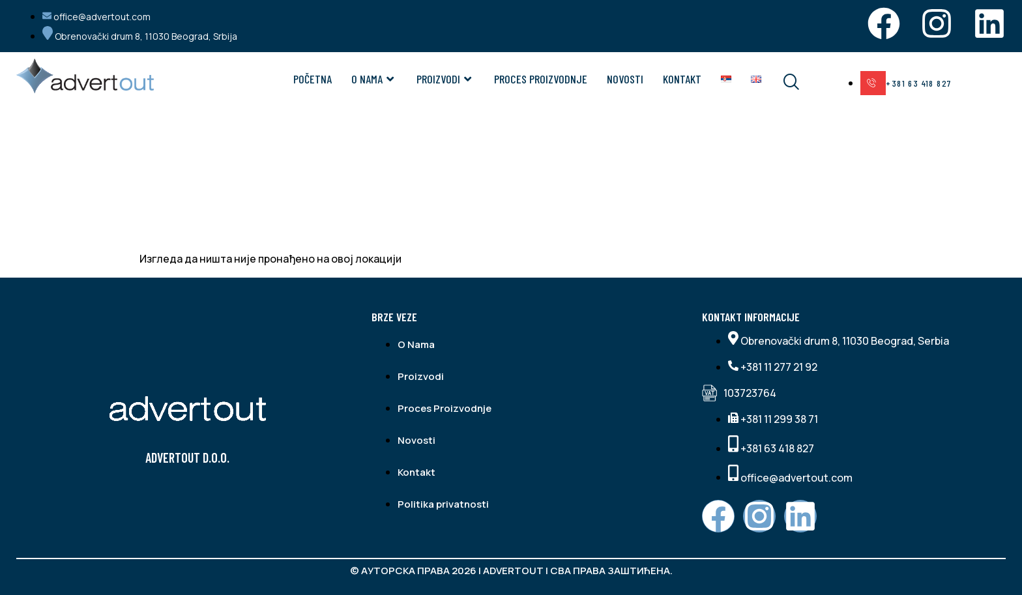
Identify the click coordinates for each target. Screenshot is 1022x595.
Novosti (625, 79)
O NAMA (374, 79)
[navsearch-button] (782, 83)
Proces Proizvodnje (540, 79)
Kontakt (682, 79)
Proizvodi (445, 79)
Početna (312, 79)
